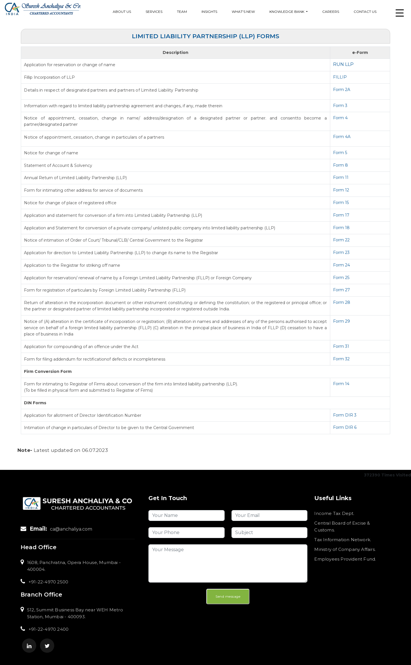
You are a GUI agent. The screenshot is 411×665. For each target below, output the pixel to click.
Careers (330, 11)
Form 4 (340, 117)
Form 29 (341, 321)
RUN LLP (343, 64)
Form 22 (341, 239)
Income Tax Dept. (334, 513)
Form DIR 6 (344, 427)
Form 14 (341, 383)
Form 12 (341, 190)
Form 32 (341, 358)
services (154, 11)
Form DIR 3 (344, 415)
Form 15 (341, 202)
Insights (209, 11)
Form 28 (341, 302)
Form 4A (341, 136)
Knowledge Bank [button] (287, 11)
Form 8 (340, 165)
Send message (227, 596)
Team (182, 11)
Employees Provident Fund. (345, 559)
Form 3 (340, 105)
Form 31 (341, 346)
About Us (122, 11)
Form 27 (341, 289)
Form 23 (341, 252)
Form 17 (341, 215)
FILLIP (340, 77)
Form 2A (341, 89)
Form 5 (340, 152)
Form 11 (340, 177)
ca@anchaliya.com (71, 529)
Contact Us (365, 11)
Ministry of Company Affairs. (345, 549)
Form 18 (341, 227)
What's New (243, 11)
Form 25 (341, 277)
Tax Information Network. (342, 539)
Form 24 (341, 265)
